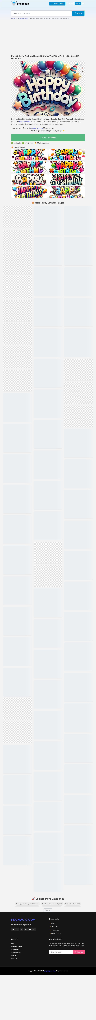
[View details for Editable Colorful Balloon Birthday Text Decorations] (48, 264)
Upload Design (57, 3)
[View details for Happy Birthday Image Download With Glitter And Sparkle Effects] (78, 334)
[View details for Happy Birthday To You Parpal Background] (78, 679)
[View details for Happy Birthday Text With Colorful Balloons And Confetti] (48, 240)
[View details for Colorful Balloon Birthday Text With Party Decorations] (48, 523)
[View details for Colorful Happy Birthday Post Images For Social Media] (78, 562)
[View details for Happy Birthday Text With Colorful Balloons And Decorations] (48, 450)
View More (48, 801)
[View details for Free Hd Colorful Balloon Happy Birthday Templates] (17, 737)
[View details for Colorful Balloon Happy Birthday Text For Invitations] (17, 244)
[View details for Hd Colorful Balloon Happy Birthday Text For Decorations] (48, 552)
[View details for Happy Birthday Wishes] (78, 749)
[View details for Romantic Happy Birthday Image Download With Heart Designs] (78, 287)
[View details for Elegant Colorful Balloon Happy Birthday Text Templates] (17, 360)
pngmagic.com (23, 811)
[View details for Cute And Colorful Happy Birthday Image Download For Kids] (78, 515)
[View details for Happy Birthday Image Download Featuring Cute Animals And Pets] (48, 765)
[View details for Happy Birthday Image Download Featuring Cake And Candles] (78, 310)
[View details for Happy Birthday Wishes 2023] (78, 726)
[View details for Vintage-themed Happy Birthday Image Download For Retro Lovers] (78, 354)
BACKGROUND (16, 838)
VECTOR (14, 850)
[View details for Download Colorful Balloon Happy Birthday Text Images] (48, 578)
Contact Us (55, 821)
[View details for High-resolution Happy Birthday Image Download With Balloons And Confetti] (78, 492)
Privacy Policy (56, 825)
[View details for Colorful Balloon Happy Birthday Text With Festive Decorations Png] (48, 625)
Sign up (77, 3)
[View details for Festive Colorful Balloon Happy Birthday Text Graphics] (48, 497)
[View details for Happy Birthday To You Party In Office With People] (78, 632)
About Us (54, 818)
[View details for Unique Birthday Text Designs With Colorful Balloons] (17, 560)
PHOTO (13, 847)
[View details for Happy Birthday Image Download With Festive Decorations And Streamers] (78, 240)
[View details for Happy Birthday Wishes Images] (78, 702)
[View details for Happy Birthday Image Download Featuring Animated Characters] (78, 469)
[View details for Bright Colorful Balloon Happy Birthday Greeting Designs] (17, 388)
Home (13, 18)
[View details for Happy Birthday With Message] (78, 609)
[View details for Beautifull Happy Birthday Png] (17, 272)
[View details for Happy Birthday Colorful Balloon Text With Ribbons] (17, 584)
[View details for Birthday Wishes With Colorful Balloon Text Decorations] (17, 654)
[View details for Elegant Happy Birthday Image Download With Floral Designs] (78, 445)
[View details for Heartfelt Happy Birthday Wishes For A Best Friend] (48, 718)
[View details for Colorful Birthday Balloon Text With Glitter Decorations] (17, 537)
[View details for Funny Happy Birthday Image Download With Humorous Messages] (78, 425)
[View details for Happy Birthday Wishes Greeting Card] (78, 656)
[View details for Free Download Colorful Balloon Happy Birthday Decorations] (48, 404)
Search (78, 13)
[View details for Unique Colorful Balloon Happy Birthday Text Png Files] (48, 287)
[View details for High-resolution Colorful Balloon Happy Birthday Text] (17, 331)
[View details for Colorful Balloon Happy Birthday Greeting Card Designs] (17, 630)
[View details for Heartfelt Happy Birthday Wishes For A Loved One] (48, 648)
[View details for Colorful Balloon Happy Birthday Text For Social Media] (48, 380)
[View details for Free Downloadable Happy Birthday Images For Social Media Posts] (78, 539)
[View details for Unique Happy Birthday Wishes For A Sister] (48, 695)
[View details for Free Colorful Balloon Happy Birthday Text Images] (48, 601)
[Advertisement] (48, 37)
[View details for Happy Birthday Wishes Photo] (78, 772)
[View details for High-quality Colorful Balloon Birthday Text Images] (48, 427)
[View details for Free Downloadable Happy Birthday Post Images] (78, 585)
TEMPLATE (15, 841)
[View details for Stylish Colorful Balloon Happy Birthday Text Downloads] (17, 680)
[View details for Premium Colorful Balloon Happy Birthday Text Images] (48, 217)
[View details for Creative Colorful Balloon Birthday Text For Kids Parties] (17, 301)
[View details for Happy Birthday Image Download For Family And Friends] (78, 217)
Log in (71, 3)
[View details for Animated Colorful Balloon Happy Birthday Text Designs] (17, 514)
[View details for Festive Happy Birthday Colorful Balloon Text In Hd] (17, 607)
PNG (12, 835)
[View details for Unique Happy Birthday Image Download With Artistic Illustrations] (48, 741)
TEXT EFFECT (16, 844)
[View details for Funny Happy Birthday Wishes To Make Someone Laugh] (48, 671)
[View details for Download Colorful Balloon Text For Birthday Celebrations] (17, 443)
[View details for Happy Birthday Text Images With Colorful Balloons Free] (17, 490)
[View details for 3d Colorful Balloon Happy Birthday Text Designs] (48, 474)
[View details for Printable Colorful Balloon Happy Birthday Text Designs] (48, 334)
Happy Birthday (23, 18)
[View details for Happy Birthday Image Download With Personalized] (78, 390)
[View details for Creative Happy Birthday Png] (17, 218)
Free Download (48, 138)
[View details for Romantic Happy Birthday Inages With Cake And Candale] (78, 264)
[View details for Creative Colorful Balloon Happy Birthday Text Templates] (48, 310)
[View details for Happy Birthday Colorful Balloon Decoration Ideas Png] (17, 467)
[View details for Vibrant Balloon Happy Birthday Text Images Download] (48, 357)
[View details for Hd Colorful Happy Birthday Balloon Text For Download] (17, 417)
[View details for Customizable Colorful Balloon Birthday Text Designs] (17, 760)
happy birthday (24, 121)
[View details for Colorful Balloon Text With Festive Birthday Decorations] (17, 709)
